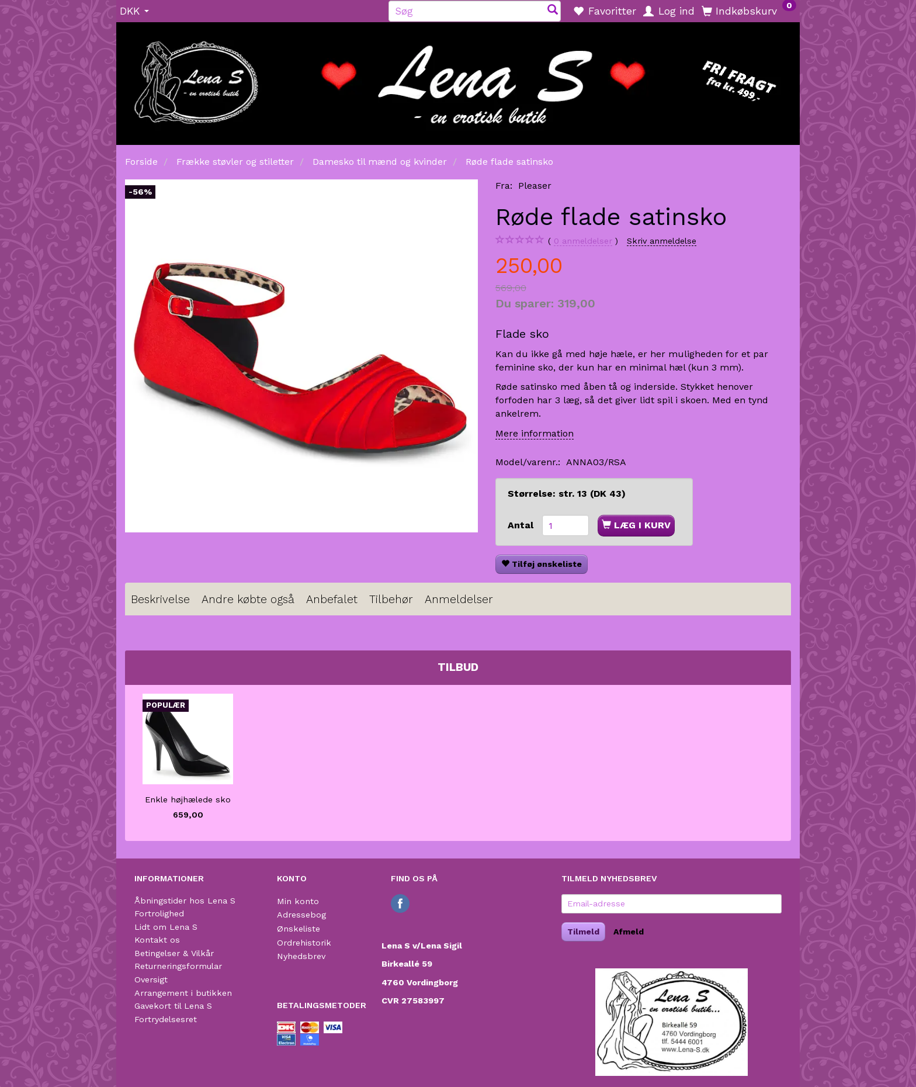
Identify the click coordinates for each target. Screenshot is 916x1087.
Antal (522, 525)
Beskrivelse (160, 599)
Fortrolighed (159, 913)
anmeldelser (583, 241)
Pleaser (534, 185)
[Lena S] (458, 79)
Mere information (534, 433)
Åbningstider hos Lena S (184, 900)
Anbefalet (332, 599)
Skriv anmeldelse (661, 240)
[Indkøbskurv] (749, 10)
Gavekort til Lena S (173, 1005)
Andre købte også (248, 599)
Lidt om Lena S (165, 927)
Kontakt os (157, 939)
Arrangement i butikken (183, 993)
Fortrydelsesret (165, 1019)
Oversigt (151, 979)
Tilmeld (583, 931)
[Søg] (552, 11)
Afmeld (628, 931)
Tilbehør (391, 599)
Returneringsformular (178, 966)
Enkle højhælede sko (188, 799)
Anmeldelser (459, 599)
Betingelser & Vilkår (174, 953)
